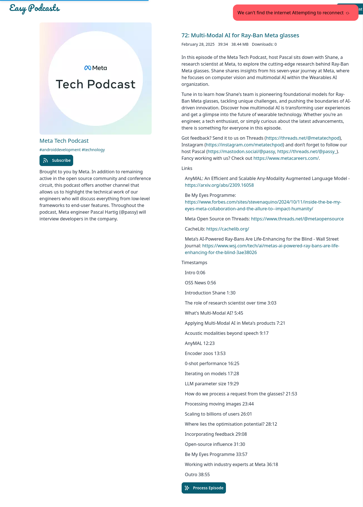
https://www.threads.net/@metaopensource (297, 219)
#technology (93, 149)
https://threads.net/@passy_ (306, 151)
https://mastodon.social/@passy (241, 151)
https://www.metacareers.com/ (286, 158)
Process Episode (204, 488)
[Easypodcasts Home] (65, 9)
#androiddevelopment (61, 149)
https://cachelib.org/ (227, 229)
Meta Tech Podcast (64, 140)
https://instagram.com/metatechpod (244, 145)
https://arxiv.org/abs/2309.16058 (219, 185)
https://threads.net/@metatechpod (302, 138)
